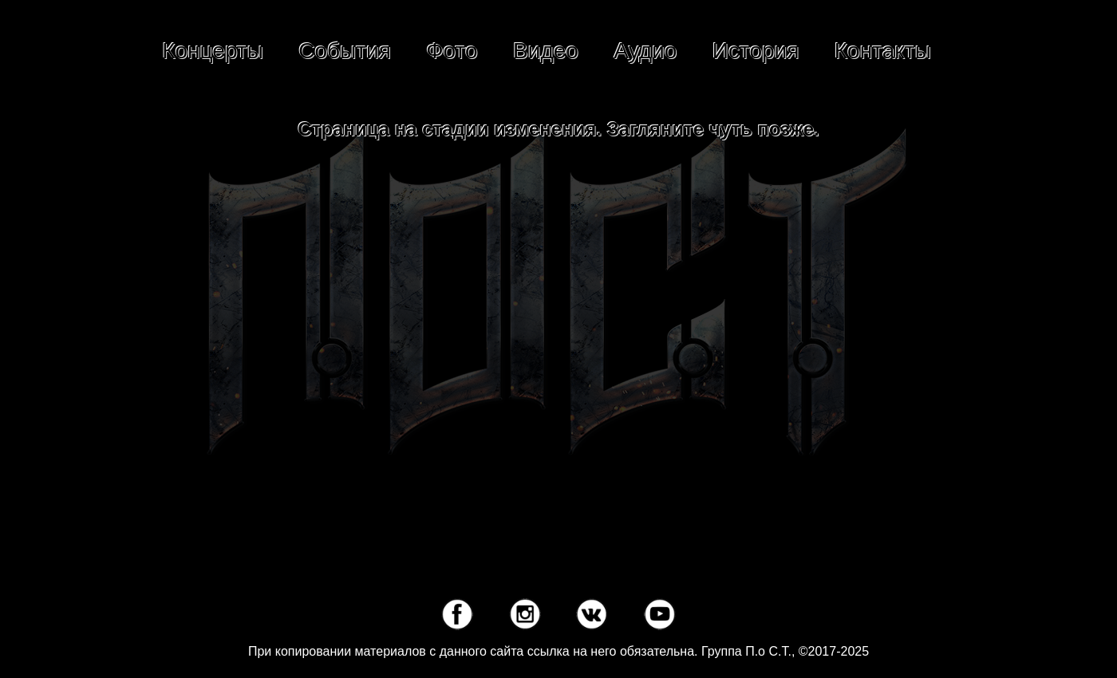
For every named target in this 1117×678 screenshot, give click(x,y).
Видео (545, 50)
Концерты (212, 50)
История (755, 50)
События (344, 50)
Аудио (645, 50)
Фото (451, 50)
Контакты (883, 50)
